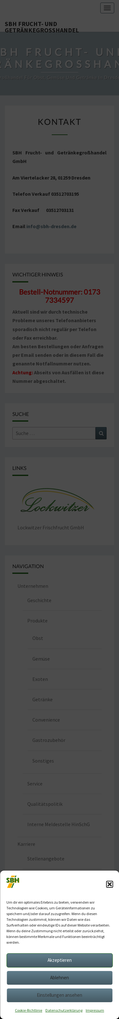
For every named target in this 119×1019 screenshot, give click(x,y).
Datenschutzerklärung (64, 1010)
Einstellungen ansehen (59, 995)
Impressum (95, 1010)
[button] (109, 884)
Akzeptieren (60, 960)
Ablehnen (59, 978)
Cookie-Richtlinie (28, 1010)
